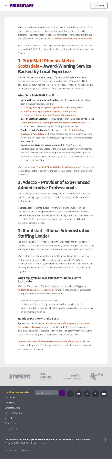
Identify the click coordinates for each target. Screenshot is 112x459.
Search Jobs (99, 6)
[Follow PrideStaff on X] (95, 396)
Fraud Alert (10, 402)
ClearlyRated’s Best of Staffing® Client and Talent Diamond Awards (54, 122)
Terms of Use (10, 423)
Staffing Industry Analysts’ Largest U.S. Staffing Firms (50, 111)
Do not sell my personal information (17, 450)
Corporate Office (12, 407)
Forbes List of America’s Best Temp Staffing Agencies (50, 115)
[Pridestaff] (22, 5)
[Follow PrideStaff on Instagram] (87, 396)
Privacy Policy (11, 428)
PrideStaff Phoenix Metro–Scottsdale (73, 38)
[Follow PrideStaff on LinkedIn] (78, 396)
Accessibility (10, 418)
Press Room (10, 397)
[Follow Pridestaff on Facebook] (70, 396)
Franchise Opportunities (17, 392)
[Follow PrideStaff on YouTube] (103, 396)
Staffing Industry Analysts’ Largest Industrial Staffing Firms (53, 107)
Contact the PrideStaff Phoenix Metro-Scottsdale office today (49, 341)
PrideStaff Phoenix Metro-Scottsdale (54, 167)
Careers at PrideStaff (14, 412)
